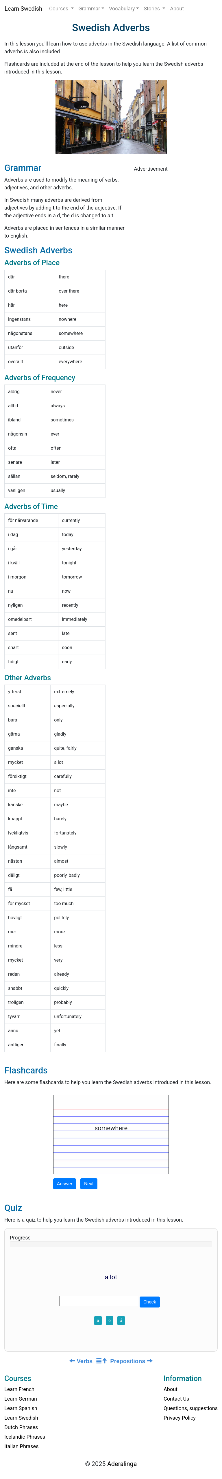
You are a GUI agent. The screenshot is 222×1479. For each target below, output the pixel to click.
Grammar (89, 8)
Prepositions (131, 1361)
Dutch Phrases (21, 1427)
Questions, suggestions (191, 1408)
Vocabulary (122, 8)
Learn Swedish (23, 8)
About (177, 8)
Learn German (20, 1399)
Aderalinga (122, 1463)
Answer (64, 1183)
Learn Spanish (20, 1408)
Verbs (80, 1361)
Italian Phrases (21, 1446)
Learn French (19, 1389)
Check (149, 1302)
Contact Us (176, 1399)
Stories (152, 8)
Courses (59, 8)
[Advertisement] (176, 213)
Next (89, 1183)
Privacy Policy (180, 1418)
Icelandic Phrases (24, 1437)
